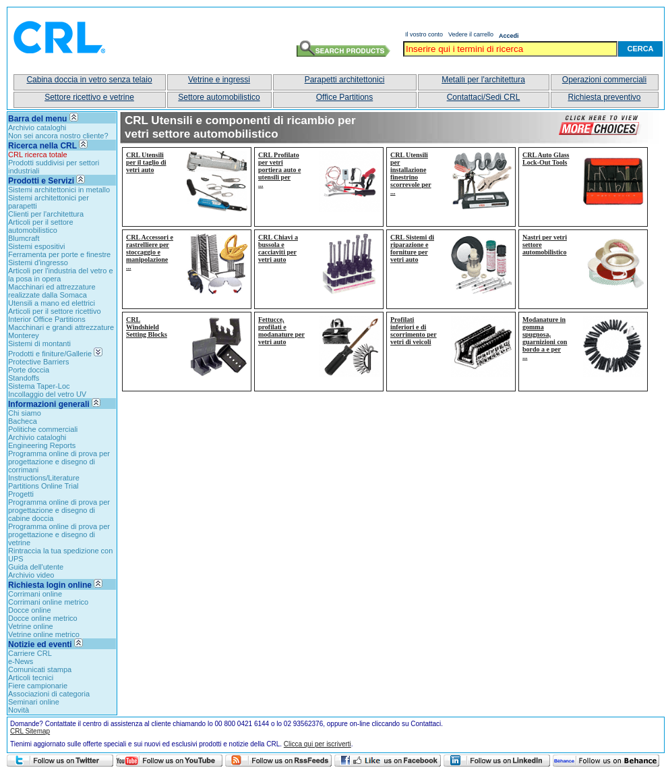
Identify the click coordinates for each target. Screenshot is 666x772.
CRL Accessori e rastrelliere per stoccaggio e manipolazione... (149, 252)
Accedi (509, 35)
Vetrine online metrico (44, 634)
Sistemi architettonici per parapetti (48, 202)
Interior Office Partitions (47, 319)
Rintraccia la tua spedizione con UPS (60, 555)
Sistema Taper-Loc (39, 386)
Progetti (21, 494)
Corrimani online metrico (48, 602)
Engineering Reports (41, 445)
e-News (20, 661)
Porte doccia (28, 370)
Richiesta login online (55, 584)
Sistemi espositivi (36, 246)
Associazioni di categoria (49, 694)
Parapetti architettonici (345, 79)
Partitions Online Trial (43, 486)
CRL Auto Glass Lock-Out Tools (545, 158)
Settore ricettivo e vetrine (89, 97)
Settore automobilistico (219, 97)
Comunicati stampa (39, 669)
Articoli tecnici (30, 677)
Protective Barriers (38, 362)
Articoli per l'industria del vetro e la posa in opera (60, 275)
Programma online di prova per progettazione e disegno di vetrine (59, 534)
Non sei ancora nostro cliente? (58, 136)
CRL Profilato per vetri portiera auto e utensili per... (279, 169)
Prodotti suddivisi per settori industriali (53, 167)
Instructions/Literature (44, 478)
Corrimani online (35, 594)
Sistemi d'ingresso (38, 262)
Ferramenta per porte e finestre (59, 254)
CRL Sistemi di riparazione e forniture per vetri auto (412, 248)
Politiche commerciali (43, 429)
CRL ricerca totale (37, 154)
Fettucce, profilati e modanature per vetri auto (281, 331)
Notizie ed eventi (40, 644)
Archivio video (31, 575)
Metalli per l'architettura (483, 79)
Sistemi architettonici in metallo (59, 190)
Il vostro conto (424, 34)
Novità (18, 710)
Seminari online (33, 702)
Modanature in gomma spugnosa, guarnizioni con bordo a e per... (544, 338)
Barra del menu (37, 118)
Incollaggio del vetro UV (47, 394)
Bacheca (22, 421)
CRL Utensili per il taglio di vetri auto (146, 162)
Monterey (23, 335)
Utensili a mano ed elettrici (51, 303)
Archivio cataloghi (37, 127)
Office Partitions (344, 97)
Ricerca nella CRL (42, 145)
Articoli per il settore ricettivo (54, 311)
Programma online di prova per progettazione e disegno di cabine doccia (59, 510)
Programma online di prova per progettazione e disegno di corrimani (59, 461)
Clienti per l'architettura (46, 214)
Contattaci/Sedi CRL (483, 97)
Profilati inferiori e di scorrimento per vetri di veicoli (413, 331)
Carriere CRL (30, 653)
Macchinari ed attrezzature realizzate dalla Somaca (52, 291)
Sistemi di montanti (39, 343)
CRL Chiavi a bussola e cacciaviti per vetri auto (278, 248)
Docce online (29, 610)
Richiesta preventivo (604, 97)
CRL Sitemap (30, 731)
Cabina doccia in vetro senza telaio (89, 79)
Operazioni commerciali (604, 79)
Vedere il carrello (470, 34)
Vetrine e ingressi (219, 79)
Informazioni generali (49, 404)
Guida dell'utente (35, 567)
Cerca (640, 49)
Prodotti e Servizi (41, 181)
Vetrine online (30, 626)
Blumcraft (23, 238)
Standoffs (23, 378)
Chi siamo (24, 413)
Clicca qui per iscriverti (317, 744)
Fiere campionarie (37, 686)
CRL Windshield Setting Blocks (146, 327)
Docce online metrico (43, 618)
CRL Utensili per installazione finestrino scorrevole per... (410, 173)
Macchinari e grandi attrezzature (61, 327)
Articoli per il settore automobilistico (40, 226)
